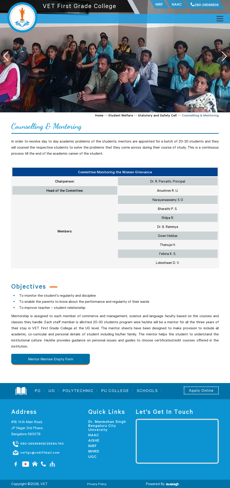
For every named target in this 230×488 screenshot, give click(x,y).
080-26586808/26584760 (38, 443)
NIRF (92, 446)
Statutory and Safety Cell (157, 115)
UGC (92, 457)
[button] (224, 56)
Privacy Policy (96, 484)
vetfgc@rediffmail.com (36, 452)
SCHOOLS (147, 390)
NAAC (93, 435)
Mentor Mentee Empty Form (50, 359)
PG (38, 390)
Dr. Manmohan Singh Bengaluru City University (107, 425)
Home (99, 115)
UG (52, 390)
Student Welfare (120, 115)
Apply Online (201, 390)
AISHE (94, 440)
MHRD (93, 451)
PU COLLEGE (115, 390)
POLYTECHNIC (78, 390)
